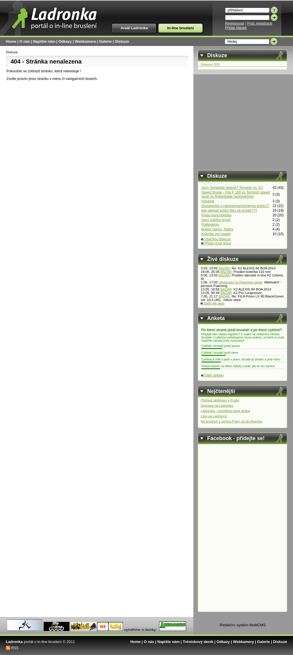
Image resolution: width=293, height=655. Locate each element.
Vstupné (207, 201)
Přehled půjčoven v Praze (220, 400)
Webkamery (243, 641)
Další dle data (212, 303)
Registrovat (234, 23)
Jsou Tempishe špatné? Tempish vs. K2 (232, 188)
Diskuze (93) (210, 64)
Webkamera (85, 41)
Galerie (105, 41)
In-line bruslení (180, 28)
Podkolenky (210, 225)
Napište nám (44, 41)
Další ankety (212, 375)
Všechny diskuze (216, 239)
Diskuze (122, 41)
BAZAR (224, 268)
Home (11, 41)
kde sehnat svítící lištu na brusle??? (229, 210)
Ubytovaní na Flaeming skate (240, 282)
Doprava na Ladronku (217, 405)
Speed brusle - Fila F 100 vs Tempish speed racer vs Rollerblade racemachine (235, 194)
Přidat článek (236, 27)
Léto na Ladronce (214, 416)
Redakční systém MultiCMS (243, 625)
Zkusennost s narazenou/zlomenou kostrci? (235, 206)
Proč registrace (259, 23)
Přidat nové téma (216, 243)
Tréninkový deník (198, 641)
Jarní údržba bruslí (215, 220)
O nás (24, 41)
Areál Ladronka (134, 28)
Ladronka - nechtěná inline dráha (225, 411)
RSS (14, 648)
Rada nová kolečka (216, 215)
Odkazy (65, 41)
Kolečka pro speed (215, 234)
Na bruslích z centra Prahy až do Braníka (231, 421)
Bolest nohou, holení (217, 229)
